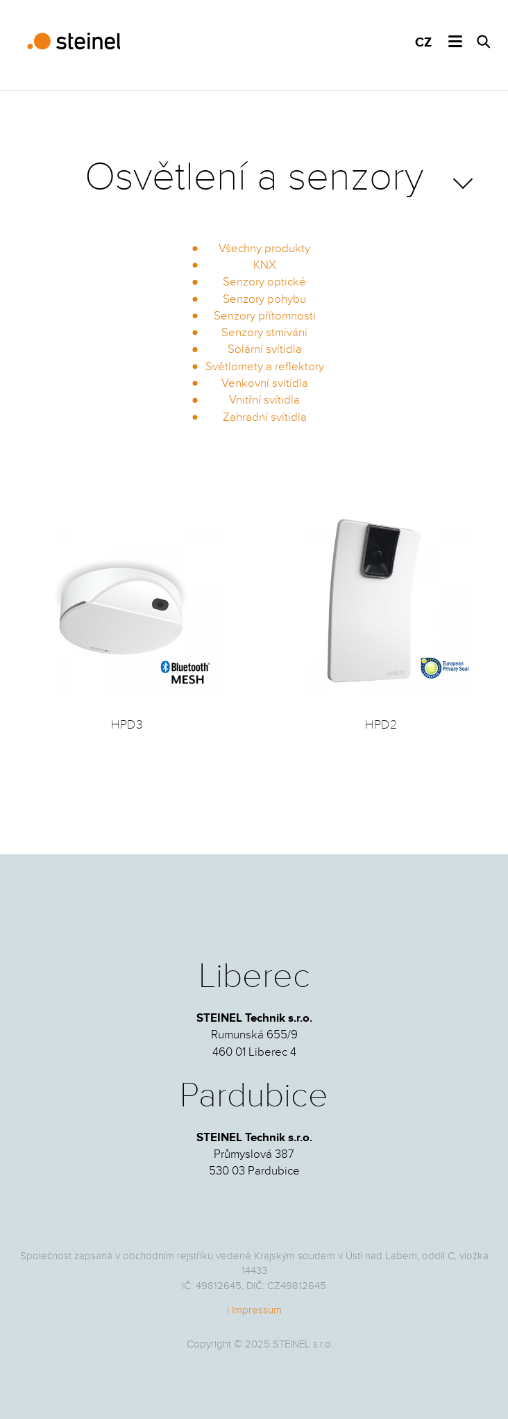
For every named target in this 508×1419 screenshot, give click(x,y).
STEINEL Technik (71, 41)
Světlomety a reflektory (264, 367)
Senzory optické (264, 282)
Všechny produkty (264, 249)
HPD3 (127, 724)
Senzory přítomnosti (265, 316)
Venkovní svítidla (264, 383)
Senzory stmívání (264, 333)
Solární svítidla (265, 349)
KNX (264, 265)
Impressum (257, 1310)
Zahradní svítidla (265, 417)
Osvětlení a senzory (254, 177)
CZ (423, 43)
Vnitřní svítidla (264, 400)
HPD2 (381, 724)
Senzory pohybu (264, 299)
